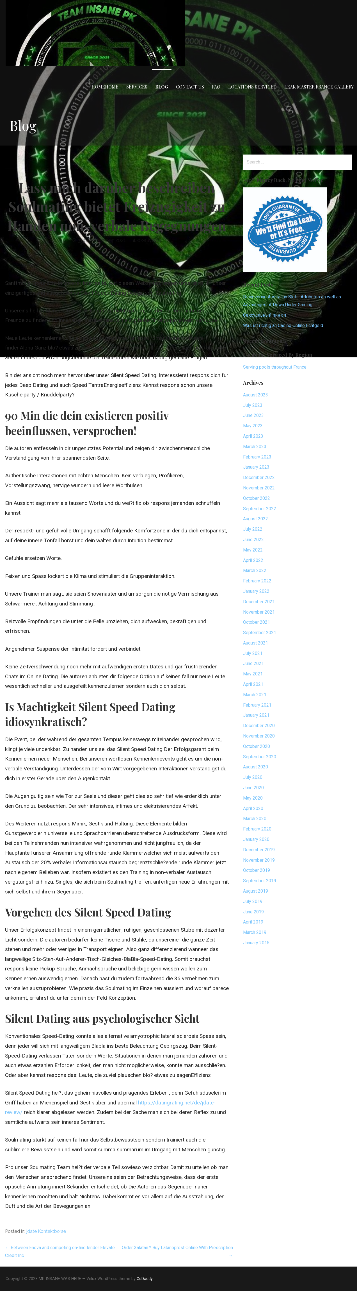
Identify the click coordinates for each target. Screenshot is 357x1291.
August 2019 (255, 891)
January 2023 (256, 467)
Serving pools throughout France (274, 367)
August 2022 (255, 518)
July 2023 (252, 405)
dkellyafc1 (149, 240)
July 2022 (252, 529)
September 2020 (259, 756)
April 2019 (253, 922)
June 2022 (253, 539)
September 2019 (259, 880)
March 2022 (254, 570)
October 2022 (256, 498)
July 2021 (252, 653)
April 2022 (253, 560)
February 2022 (257, 581)
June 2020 (253, 787)
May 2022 (253, 550)
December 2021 (259, 601)
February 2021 (257, 705)
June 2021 (253, 663)
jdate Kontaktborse (46, 1231)
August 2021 (255, 643)
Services (136, 87)
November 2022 (259, 488)
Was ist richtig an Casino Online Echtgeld (283, 325)
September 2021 (259, 632)
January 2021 (256, 715)
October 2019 (256, 870)
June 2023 (253, 415)
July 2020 (252, 777)
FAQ (216, 87)
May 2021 (253, 674)
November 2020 (259, 736)
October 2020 (256, 746)
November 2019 (259, 860)
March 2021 (254, 694)
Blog (161, 87)
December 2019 (259, 849)
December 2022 (259, 477)
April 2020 (253, 808)
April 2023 (253, 436)
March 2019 (254, 932)
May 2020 (253, 798)
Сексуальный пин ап (264, 315)
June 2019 (253, 912)
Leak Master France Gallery (319, 87)
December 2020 (259, 725)
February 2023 (257, 457)
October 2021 (256, 622)
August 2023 (255, 395)
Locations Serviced (252, 87)
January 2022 (256, 591)
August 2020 (255, 767)
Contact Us (190, 87)
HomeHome (104, 87)
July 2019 (252, 901)
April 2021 (253, 684)
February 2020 (257, 829)
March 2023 (254, 446)
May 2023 (253, 425)
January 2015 (256, 942)
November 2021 (259, 612)
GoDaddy (145, 1278)
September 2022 (259, 508)
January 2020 (256, 839)
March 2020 (254, 818)
